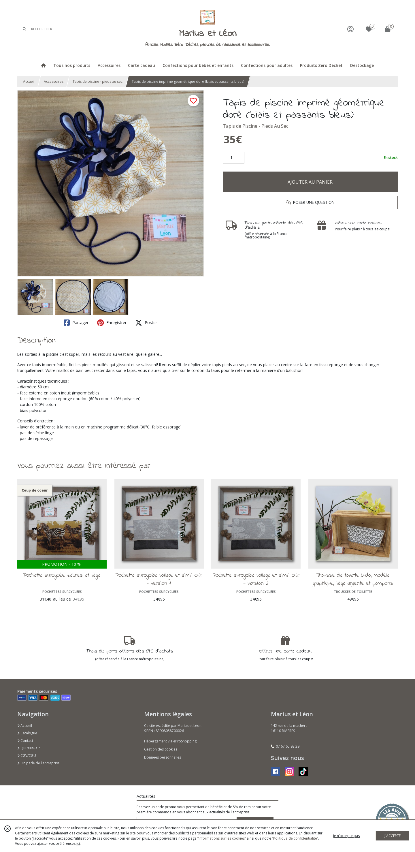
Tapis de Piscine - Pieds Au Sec (255, 126)
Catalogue (27, 733)
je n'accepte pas (346, 835)
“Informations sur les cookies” (221, 838)
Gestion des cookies (160, 749)
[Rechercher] (24, 29)
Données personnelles (162, 757)
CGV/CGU (26, 755)
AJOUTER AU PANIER (310, 182)
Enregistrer (112, 322)
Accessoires (53, 81)
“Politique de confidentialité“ (295, 838)
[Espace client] (350, 29)
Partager (76, 322)
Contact (25, 740)
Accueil (29, 81)
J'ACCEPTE (392, 835)
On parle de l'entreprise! (39, 763)
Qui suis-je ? (28, 748)
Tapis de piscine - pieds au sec (97, 81)
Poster (146, 322)
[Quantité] (233, 157)
